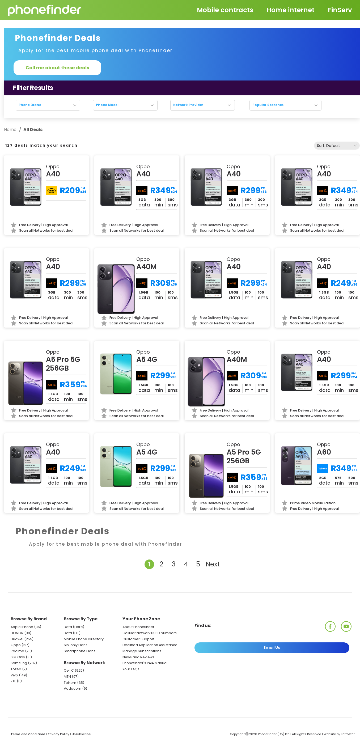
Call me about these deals (57, 68)
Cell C (69, 670)
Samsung (19, 663)
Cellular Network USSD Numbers (149, 633)
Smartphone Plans (79, 651)
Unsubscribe (81, 734)
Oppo (16, 645)
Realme (17, 651)
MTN (67, 676)
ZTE (13, 681)
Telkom (70, 682)
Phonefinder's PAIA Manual (144, 663)
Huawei (17, 639)
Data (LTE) (72, 633)
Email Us (272, 647)
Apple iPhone (22, 627)
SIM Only (18, 657)
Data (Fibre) (74, 627)
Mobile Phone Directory (84, 639)
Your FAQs (130, 669)
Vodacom (72, 688)
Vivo (14, 675)
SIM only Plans (75, 645)
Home (11, 129)
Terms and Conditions (28, 734)
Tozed (16, 669)
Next (213, 564)
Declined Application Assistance (149, 645)
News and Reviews (138, 657)
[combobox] (337, 145)
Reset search (182, 115)
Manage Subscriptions (141, 651)
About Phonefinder (138, 627)
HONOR (17, 633)
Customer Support (138, 639)
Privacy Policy (58, 734)
